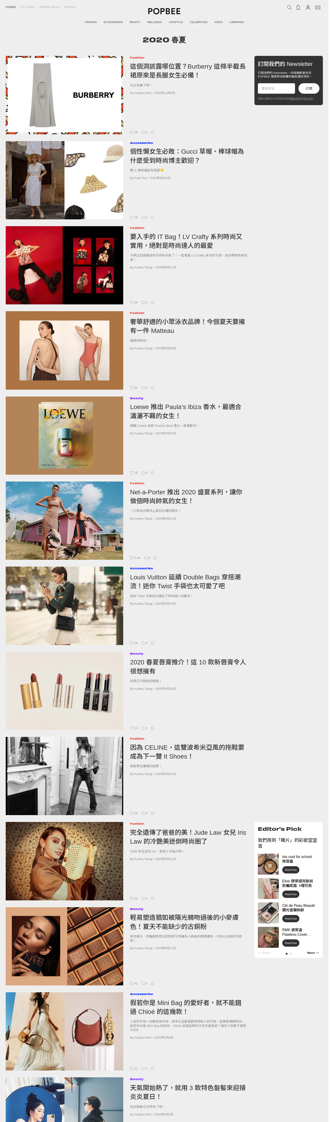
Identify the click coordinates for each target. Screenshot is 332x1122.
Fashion (137, 57)
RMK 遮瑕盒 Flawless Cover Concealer (294, 934)
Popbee (11, 7)
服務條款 (295, 98)
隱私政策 (308, 98)
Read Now (291, 869)
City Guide (28, 7)
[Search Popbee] (289, 7)
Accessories (141, 142)
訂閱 (309, 88)
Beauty (136, 398)
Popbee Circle (49, 7)
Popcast (70, 7)
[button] (287, 954)
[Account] (308, 7)
